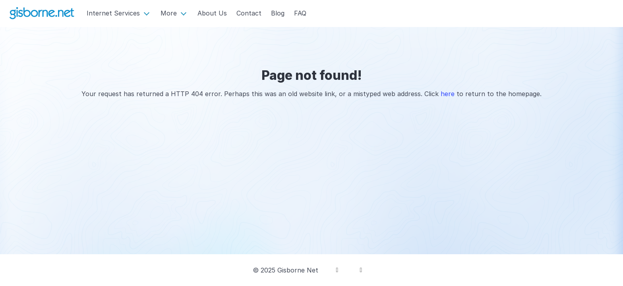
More (169, 13)
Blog (277, 13)
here (448, 94)
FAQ (300, 13)
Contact (248, 13)
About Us (212, 13)
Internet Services (113, 13)
